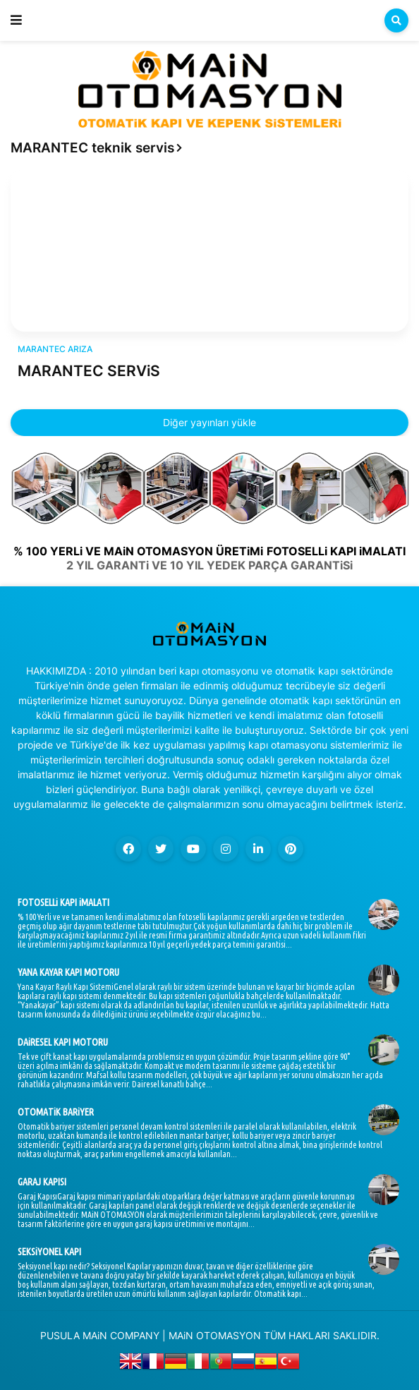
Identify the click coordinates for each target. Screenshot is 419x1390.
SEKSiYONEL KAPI (49, 1251)
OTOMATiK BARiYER (56, 1112)
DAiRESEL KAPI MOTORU (63, 1042)
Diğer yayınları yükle (209, 422)
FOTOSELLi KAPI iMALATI (63, 902)
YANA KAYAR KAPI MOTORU (68, 972)
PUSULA (60, 1335)
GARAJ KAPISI (42, 1181)
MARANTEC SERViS (89, 371)
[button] (16, 20)
